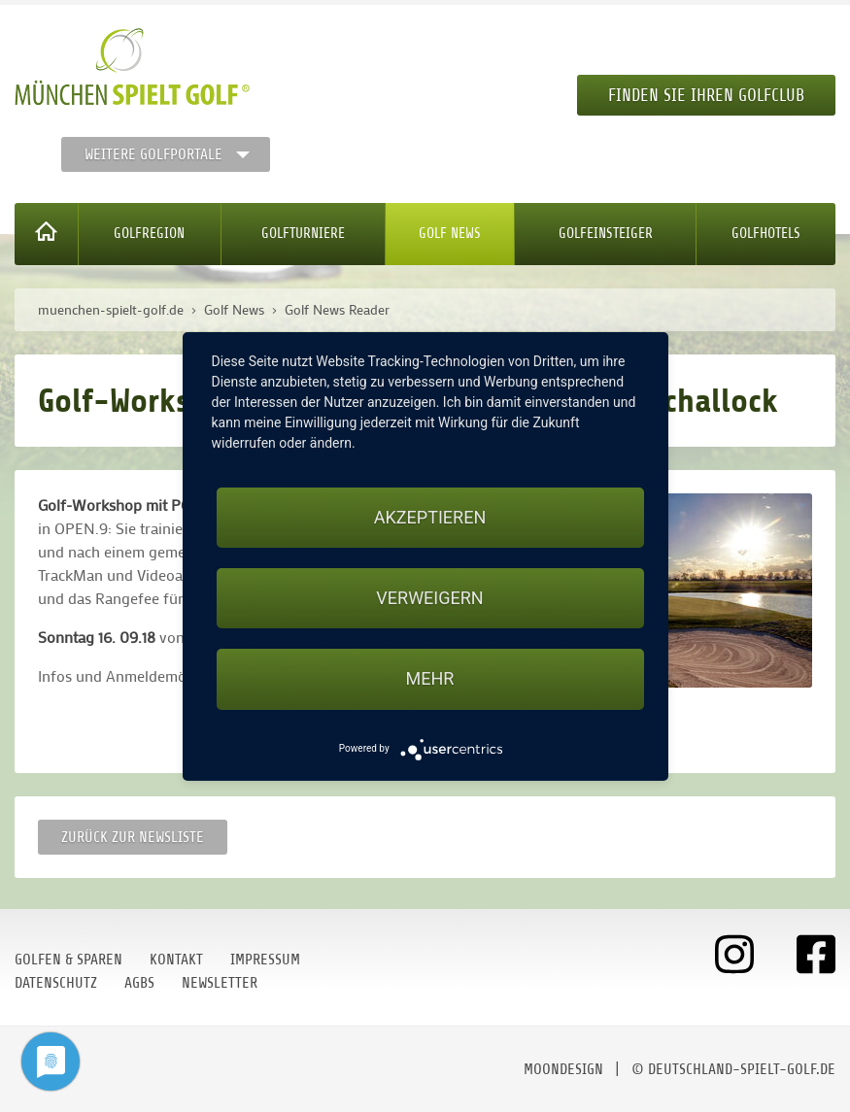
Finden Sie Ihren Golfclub (706, 95)
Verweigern (429, 598)
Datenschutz (56, 983)
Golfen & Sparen (68, 959)
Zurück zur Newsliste (132, 837)
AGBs (139, 983)
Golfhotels (765, 233)
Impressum (265, 959)
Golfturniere (303, 233)
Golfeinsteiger (606, 233)
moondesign (563, 1069)
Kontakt (176, 959)
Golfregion (149, 233)
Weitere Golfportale (153, 154)
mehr (430, 678)
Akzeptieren (430, 517)
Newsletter (219, 983)
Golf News (450, 233)
